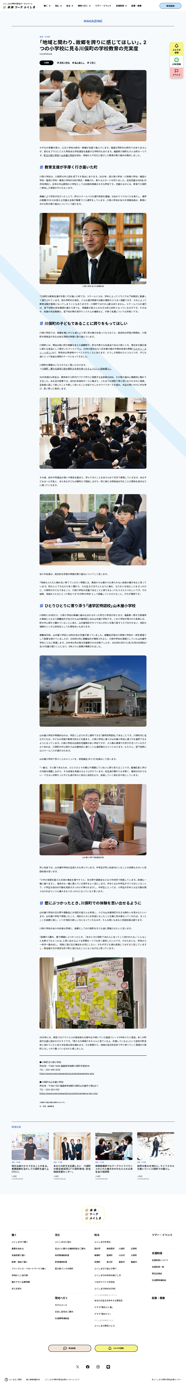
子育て (93, 62)
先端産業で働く (19, 1255)
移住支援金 (157, 1273)
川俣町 (122, 1248)
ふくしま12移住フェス (104, 1326)
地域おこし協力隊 (20, 1275)
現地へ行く (83, 5)
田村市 (97, 1248)
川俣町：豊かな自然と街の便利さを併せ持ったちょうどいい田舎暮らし (76, 368)
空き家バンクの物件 (64, 1268)
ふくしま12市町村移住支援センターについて (62, 1379)
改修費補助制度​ (62, 1255)
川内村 (122, 1255)
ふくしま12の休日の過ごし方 (107, 1275)
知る (68, 5)
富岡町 (110, 1255)
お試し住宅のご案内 (64, 1311)
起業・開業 (136, 5)
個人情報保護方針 (33, 1379)
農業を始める (18, 1248)
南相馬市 (111, 1248)
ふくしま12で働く (20, 1242)
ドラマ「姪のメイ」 (102, 1314)
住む (57, 5)
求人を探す (17, 1288)
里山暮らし (80, 62)
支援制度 (120, 5)
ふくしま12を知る (102, 1242)
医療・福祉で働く (20, 1262)
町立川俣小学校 (51, 155)
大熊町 (134, 1255)
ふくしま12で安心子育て (105, 1268)
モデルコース (61, 1305)
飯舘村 (134, 1262)
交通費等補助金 (62, 1318)
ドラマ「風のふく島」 (103, 1307)
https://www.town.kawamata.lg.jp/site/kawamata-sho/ (67, 1073)
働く (46, 5)
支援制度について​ (160, 1260)
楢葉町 (97, 1255)
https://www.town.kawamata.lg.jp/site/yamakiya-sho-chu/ (69, 1093)
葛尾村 (122, 1262)
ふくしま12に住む (63, 1242)
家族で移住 (65, 62)
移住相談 (170, 6)
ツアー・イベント (103, 5)
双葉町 (97, 1262)
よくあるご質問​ (13, 1379)
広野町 (134, 1248)
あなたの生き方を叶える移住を (108, 1300)
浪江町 (110, 1262)
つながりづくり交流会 (104, 1282)
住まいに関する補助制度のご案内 (70, 1248)
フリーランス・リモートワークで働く (29, 1268)
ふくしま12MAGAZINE (105, 1288)
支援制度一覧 (158, 1267)
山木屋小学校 (67, 155)
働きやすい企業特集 (21, 1282)
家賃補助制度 (61, 1262)
